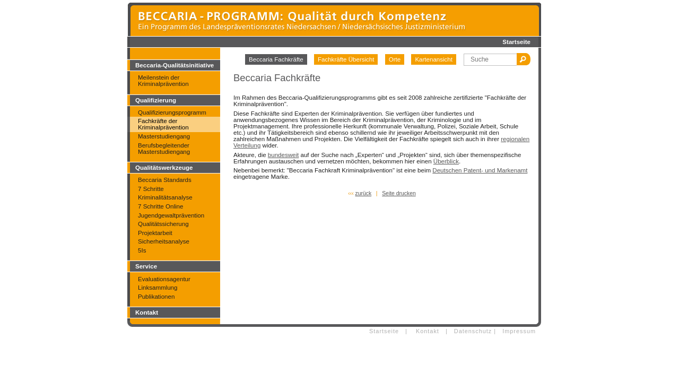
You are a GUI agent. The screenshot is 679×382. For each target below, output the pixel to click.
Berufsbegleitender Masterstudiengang (164, 148)
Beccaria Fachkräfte (276, 59)
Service (146, 266)
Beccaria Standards (164, 180)
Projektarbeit (155, 233)
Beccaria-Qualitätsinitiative (174, 65)
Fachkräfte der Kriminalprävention (163, 124)
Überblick (446, 161)
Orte (395, 59)
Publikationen (156, 296)
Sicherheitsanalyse (163, 241)
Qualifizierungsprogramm (172, 112)
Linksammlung (157, 287)
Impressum (519, 331)
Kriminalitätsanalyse (165, 197)
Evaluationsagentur (164, 279)
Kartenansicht (433, 59)
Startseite (516, 42)
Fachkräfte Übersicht (346, 59)
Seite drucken (399, 193)
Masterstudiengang (164, 136)
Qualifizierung (155, 100)
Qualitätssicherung (163, 224)
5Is (142, 250)
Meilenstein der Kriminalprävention (163, 80)
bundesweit (283, 155)
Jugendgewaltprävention (171, 215)
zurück (363, 193)
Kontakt (146, 312)
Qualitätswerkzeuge (164, 167)
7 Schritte (151, 189)
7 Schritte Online (160, 206)
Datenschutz (473, 331)
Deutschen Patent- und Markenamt (479, 170)
